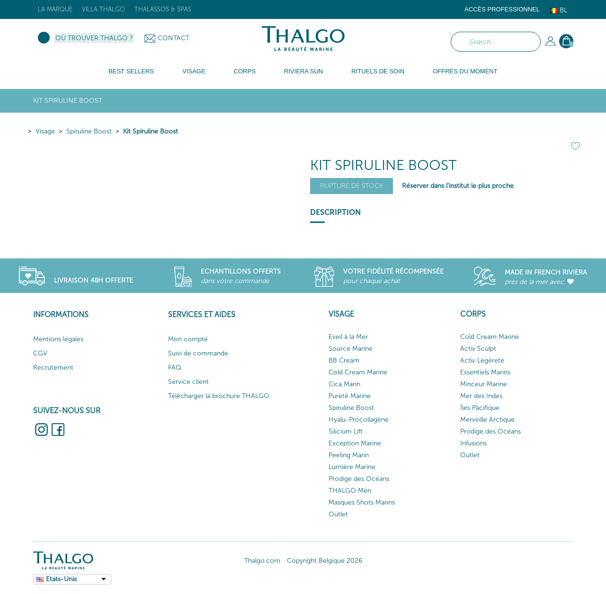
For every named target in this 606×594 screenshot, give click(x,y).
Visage (45, 131)
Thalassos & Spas (162, 9)
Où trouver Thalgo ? (94, 38)
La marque (55, 9)
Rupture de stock (351, 186)
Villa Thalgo (103, 9)
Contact (173, 38)
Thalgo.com (262, 561)
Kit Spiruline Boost (150, 131)
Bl (558, 10)
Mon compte (188, 339)
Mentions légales (58, 339)
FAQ (174, 367)
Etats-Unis (61, 579)
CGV (40, 353)
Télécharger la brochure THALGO (218, 396)
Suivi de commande (198, 353)
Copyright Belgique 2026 (324, 561)
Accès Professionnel (502, 9)
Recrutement (53, 367)
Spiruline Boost (89, 131)
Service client (188, 382)
